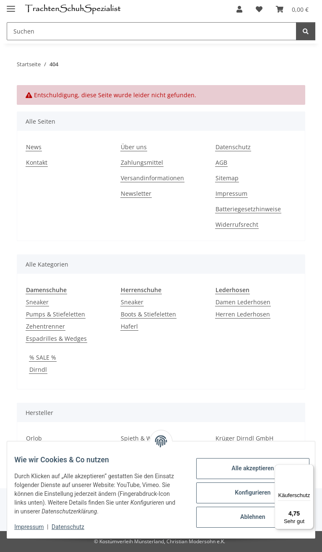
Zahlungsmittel (142, 162)
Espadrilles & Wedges (56, 338)
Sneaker (37, 302)
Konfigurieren (246, 492)
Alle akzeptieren (246, 468)
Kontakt (36, 162)
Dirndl (38, 369)
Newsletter (136, 193)
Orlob (34, 438)
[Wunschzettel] (259, 9)
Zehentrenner (45, 326)
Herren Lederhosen (243, 314)
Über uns (134, 147)
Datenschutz (74, 526)
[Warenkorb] (292, 9)
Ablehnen (246, 516)
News (34, 147)
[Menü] (309, 469)
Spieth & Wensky (144, 438)
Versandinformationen (152, 178)
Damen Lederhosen (243, 302)
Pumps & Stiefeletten (55, 314)
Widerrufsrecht (237, 224)
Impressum (35, 526)
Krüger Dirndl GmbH (244, 438)
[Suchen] (151, 31)
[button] (239, 9)
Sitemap (227, 178)
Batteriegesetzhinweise (248, 209)
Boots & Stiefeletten (148, 314)
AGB (221, 162)
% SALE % (42, 357)
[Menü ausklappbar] (11, 5)
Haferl (129, 326)
